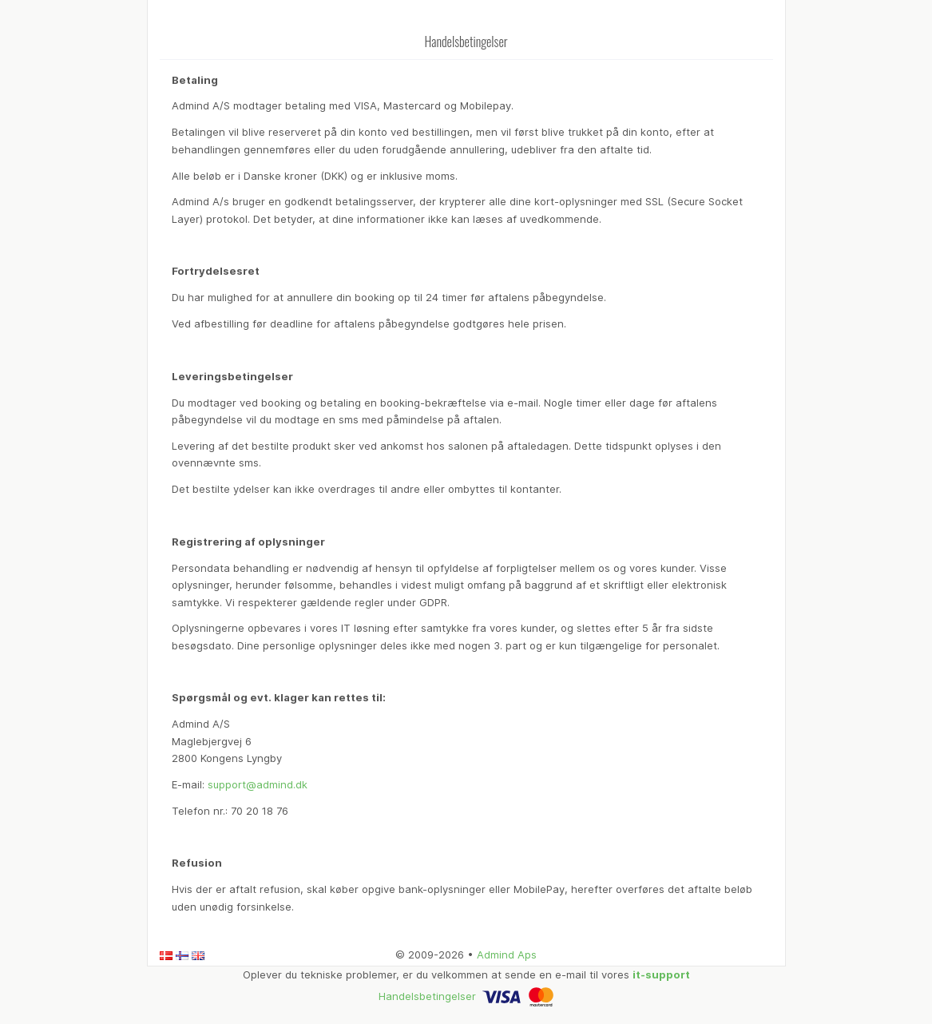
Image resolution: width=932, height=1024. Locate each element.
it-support (661, 974)
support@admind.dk (257, 784)
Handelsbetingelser (427, 996)
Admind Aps (507, 954)
